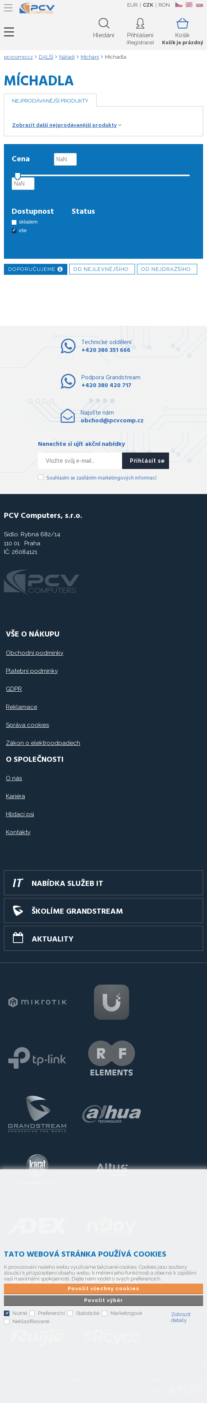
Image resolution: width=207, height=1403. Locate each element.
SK (199, 4)
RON (164, 5)
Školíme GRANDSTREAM (77, 911)
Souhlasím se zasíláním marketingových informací (102, 478)
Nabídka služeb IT (67, 884)
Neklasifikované (31, 1321)
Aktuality (53, 939)
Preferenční (51, 1313)
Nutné (20, 1313)
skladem (28, 222)
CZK (148, 5)
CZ (178, 4)
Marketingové (126, 1313)
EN (189, 4)
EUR (132, 5)
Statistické (87, 1313)
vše (23, 230)
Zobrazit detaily (181, 1317)
